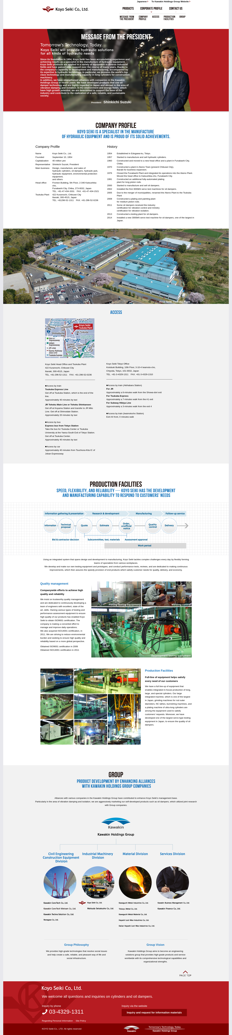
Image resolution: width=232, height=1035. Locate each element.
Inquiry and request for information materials (154, 1012)
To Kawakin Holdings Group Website (170, 1)
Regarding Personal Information (57, 1021)
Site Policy (81, 1021)
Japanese (142, 1)
